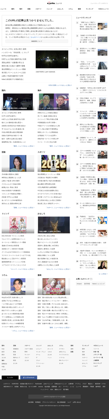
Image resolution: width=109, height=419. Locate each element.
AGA (51, 389)
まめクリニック (48, 384)
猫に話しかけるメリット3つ (47, 239)
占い (60, 386)
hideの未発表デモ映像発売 (11, 190)
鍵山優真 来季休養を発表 (46, 184)
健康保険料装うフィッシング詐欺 (13, 262)
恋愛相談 (54, 386)
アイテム (78, 384)
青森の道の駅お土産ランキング (13, 307)
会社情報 (31, 402)
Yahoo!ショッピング (98, 284)
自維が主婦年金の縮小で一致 (12, 135)
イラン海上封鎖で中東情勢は (48, 129)
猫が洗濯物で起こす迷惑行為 (48, 258)
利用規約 (38, 402)
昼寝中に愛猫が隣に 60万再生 (48, 245)
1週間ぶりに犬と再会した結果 (48, 265)
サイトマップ (97, 363)
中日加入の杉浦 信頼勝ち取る (48, 190)
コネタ (50, 352)
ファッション (40, 363)
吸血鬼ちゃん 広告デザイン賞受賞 (14, 258)
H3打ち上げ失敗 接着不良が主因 (14, 59)
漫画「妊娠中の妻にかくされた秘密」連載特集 (54, 323)
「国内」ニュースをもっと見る (23, 146)
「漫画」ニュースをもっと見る (59, 327)
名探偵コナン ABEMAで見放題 (12, 249)
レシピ (72, 386)
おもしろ (60, 9)
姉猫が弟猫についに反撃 (46, 255)
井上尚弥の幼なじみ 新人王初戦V (49, 200)
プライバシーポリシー (49, 402)
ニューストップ (95, 3)
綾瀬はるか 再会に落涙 (10, 187)
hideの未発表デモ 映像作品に (13, 79)
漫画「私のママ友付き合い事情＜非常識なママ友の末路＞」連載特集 (54, 314)
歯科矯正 (98, 386)
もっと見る (103, 274)
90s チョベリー (63, 360)
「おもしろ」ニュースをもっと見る (57, 269)
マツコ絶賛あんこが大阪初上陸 (13, 317)
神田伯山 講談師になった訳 (11, 177)
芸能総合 (16, 349)
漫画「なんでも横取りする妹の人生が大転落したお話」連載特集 (54, 317)
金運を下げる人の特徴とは (11, 301)
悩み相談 (47, 386)
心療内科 (71, 384)
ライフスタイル (64, 354)
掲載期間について (36, 41)
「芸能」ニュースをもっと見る (23, 207)
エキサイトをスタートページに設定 (54, 396)
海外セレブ (16, 357)
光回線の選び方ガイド (27, 384)
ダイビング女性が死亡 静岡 (11, 113)
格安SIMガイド (8, 386)
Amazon (79, 284)
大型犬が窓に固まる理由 (46, 236)
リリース (96, 349)
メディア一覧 (97, 354)
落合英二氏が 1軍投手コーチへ (48, 203)
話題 (72, 352)
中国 (3, 366)
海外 (20, 9)
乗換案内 (85, 386)
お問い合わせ (77, 402)
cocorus (40, 386)
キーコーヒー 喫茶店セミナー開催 (14, 242)
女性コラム (62, 352)
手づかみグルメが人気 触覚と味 (13, 129)
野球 (26, 352)
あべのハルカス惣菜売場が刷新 (13, 314)
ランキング (89, 9)
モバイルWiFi (33, 386)
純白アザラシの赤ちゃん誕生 (12, 310)
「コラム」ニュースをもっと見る (22, 331)
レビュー (39, 349)
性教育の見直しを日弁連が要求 (13, 320)
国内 (12, 9)
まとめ (4, 357)
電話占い (90, 384)
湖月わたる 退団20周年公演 (11, 203)
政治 (3, 354)
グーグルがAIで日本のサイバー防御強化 (16, 252)
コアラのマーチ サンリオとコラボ (14, 265)
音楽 (14, 354)
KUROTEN (15, 384)
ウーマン (65, 386)
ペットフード (45, 389)
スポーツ (38, 9)
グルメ (38, 360)
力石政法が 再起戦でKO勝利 (48, 177)
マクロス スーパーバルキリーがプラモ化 (16, 255)
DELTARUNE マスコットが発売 (13, 236)
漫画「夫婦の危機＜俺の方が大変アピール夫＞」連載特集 (54, 310)
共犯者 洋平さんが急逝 (10, 197)
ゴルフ (27, 357)
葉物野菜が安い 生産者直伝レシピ (14, 142)
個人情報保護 (61, 402)
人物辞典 (96, 360)
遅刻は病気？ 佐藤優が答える (13, 62)
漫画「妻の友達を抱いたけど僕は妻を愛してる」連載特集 (54, 297)
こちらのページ (35, 37)
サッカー (27, 354)
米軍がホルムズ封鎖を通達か (48, 113)
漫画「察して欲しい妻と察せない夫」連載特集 (54, 307)
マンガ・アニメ (41, 352)
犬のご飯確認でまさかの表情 (48, 262)
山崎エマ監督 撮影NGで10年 (12, 76)
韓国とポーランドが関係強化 (48, 132)
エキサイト (104, 3)
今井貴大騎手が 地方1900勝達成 (49, 181)
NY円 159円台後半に (9, 116)
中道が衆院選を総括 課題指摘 (12, 132)
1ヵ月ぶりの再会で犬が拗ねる (48, 252)
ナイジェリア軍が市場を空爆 (48, 119)
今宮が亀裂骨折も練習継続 (47, 187)
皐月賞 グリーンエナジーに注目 (14, 72)
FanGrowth (38, 384)
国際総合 (4, 363)
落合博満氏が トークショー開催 (14, 69)
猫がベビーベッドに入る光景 (48, 242)
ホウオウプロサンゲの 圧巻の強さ (50, 194)
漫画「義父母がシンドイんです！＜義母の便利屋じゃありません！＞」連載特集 (54, 301)
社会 (3, 349)
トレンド (49, 9)
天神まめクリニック (60, 384)
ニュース (3, 9)
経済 (3, 352)
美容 (104, 386)
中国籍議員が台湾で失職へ (47, 122)
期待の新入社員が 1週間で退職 (13, 66)
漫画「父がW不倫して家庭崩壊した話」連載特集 (54, 320)
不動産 (92, 386)
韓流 (14, 360)
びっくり (50, 349)
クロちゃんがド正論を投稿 (11, 184)
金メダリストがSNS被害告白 (12, 200)
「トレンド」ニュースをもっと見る (21, 269)
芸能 (28, 9)
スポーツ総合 (29, 349)
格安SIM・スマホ (100, 384)
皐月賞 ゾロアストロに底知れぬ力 (50, 197)
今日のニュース (103, 9)
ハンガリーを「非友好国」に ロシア (15, 52)
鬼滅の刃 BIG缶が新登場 (10, 245)
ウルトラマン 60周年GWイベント (14, 239)
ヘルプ (95, 366)
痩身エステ (58, 389)
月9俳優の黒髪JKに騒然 (10, 174)
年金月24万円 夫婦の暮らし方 (12, 297)
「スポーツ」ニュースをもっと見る (57, 207)
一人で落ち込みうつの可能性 (12, 304)
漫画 (79, 9)
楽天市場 (87, 284)
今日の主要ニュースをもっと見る (60, 85)
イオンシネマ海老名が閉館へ (12, 194)
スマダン (62, 349)
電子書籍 (65, 389)
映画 (14, 352)
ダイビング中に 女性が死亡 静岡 (14, 49)
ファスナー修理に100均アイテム (13, 327)
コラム (70, 9)
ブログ (84, 384)
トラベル (62, 357)
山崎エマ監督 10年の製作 (11, 181)
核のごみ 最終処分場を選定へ (12, 122)
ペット (50, 357)
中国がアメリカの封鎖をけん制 (49, 126)
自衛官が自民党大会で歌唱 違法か (14, 126)
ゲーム (38, 354)
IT (36, 357)
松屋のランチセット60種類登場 (13, 323)
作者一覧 (96, 352)
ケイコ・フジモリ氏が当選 (47, 142)
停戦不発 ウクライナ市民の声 (48, 139)
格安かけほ (23, 386)
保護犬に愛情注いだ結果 (46, 249)
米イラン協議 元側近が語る (47, 116)
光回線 (16, 386)
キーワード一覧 (98, 357)
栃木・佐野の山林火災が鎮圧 (12, 139)
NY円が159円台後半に (10, 56)
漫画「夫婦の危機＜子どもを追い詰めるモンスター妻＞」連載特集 (54, 304)
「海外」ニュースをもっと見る (59, 146)
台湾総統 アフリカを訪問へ (47, 135)
